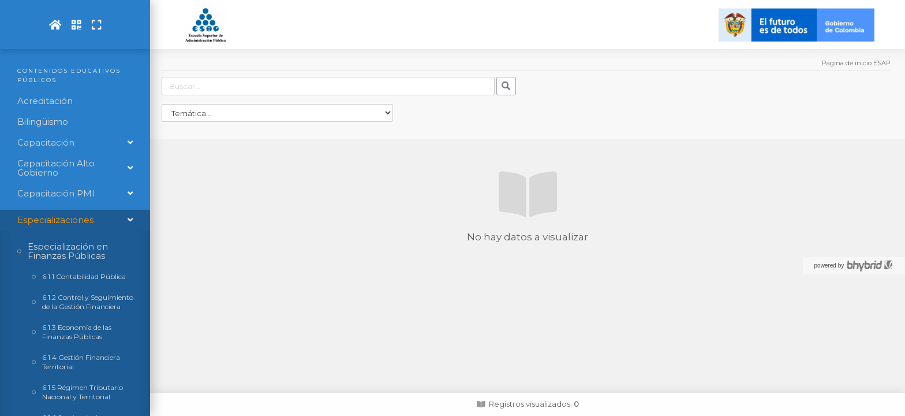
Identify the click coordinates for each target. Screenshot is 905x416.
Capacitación (45, 142)
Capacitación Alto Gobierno (56, 168)
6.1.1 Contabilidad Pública (84, 276)
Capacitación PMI (56, 193)
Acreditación (45, 101)
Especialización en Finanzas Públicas (68, 251)
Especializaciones (55, 219)
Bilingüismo (42, 122)
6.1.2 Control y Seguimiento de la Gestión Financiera (87, 302)
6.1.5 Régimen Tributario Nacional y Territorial (82, 392)
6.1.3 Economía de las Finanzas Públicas (76, 332)
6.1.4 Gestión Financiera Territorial (81, 362)
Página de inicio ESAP (856, 63)
